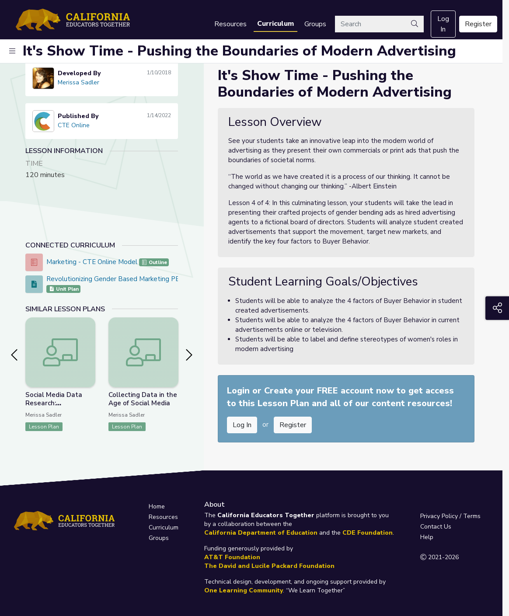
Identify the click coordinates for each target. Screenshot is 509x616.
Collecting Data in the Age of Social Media (142, 398)
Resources (230, 24)
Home (157, 506)
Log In (443, 24)
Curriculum (275, 23)
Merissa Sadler (78, 82)
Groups (315, 24)
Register (478, 24)
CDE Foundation (367, 533)
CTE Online (74, 125)
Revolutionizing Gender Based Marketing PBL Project (127, 279)
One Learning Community (243, 590)
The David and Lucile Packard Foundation (269, 566)
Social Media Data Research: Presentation (53, 403)
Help (426, 537)
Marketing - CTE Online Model (92, 262)
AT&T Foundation (232, 557)
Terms (472, 516)
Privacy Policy (439, 516)
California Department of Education (260, 533)
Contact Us (435, 526)
